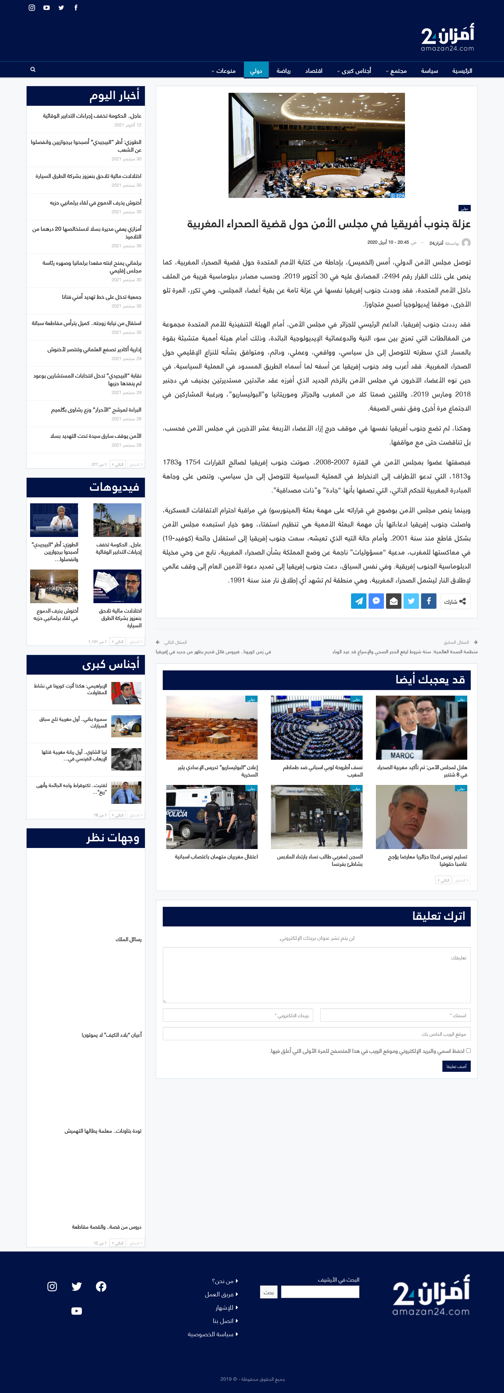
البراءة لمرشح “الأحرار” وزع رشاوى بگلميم (96, 409)
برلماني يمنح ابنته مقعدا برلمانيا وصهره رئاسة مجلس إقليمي (92, 266)
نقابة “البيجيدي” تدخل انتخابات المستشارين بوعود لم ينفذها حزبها (87, 379)
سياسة (429, 70)
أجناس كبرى (356, 70)
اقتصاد (314, 70)
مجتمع (399, 70)
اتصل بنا (223, 1320)
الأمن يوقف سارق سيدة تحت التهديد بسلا (95, 435)
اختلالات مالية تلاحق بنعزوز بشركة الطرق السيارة (88, 175)
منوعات (226, 70)
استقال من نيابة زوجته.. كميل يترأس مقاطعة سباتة (86, 322)
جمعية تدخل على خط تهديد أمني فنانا (101, 296)
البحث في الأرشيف (338, 1279)
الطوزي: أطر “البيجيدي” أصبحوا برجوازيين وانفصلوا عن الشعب (86, 145)
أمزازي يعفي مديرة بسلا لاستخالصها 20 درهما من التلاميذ (87, 232)
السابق (461, 879)
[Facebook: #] (101, 1286)
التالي (443, 879)
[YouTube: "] (76, 1311)
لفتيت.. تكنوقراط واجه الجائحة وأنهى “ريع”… (71, 788)
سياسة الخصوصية (210, 1333)
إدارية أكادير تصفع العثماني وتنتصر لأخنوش (94, 349)
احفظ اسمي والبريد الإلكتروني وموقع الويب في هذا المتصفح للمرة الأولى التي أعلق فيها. (367, 1050)
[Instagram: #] (52, 1286)
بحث (269, 1292)
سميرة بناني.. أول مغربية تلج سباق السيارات (73, 722)
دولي (256, 70)
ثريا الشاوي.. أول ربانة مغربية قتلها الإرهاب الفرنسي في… (74, 755)
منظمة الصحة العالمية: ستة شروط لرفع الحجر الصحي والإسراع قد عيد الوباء (405, 651)
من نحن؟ (222, 1280)
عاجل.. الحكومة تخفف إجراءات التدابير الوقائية (92, 115)
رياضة (284, 70)
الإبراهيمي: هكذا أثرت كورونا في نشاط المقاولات (70, 688)
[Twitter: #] (76, 1286)
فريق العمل (219, 1293)
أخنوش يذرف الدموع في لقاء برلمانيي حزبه (95, 202)
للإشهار (224, 1306)
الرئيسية (462, 70)
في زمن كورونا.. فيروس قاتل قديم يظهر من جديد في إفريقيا (213, 651)
